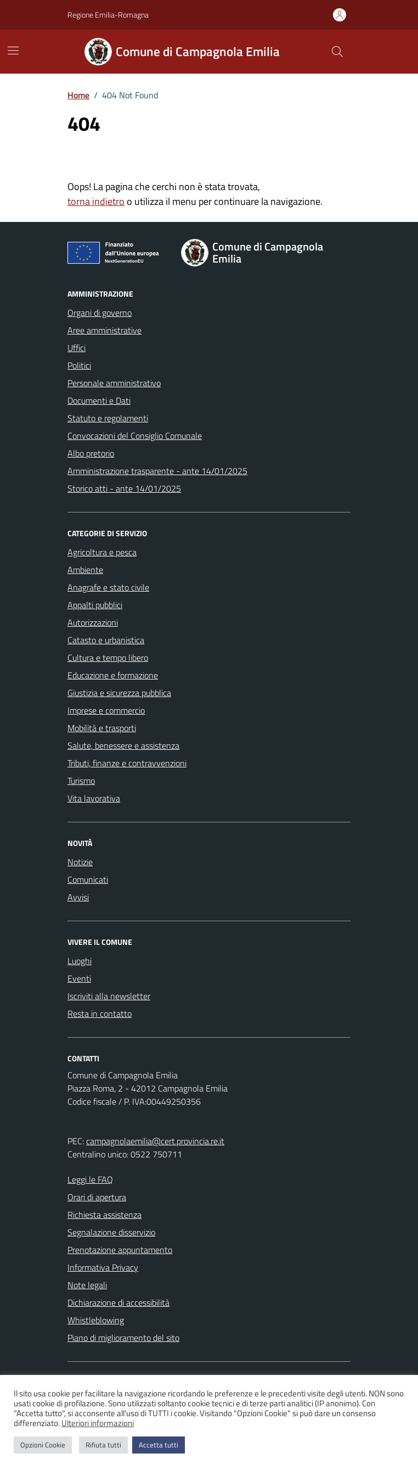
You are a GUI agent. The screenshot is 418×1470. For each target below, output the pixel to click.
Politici (79, 365)
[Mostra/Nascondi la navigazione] (13, 50)
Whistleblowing (95, 1320)
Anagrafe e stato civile (108, 587)
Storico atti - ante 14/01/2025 (124, 488)
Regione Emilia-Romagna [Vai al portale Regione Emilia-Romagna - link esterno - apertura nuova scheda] (108, 14)
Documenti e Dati (99, 400)
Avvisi (78, 897)
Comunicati (87, 879)
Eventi (79, 978)
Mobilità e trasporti (101, 727)
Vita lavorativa (93, 798)
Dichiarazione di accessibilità (118, 1302)
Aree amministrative (104, 330)
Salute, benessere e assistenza (123, 745)
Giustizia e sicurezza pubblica (119, 692)
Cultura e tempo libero (107, 657)
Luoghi (79, 960)
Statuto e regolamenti (107, 418)
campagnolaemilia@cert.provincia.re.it (155, 1141)
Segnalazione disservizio (111, 1232)
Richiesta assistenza (104, 1214)
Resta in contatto (99, 1013)
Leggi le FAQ (90, 1179)
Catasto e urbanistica (105, 640)
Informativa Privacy (102, 1267)
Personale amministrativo (114, 382)
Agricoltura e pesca (102, 552)
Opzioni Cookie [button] (42, 1444)
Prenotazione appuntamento (119, 1249)
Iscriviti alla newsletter (108, 996)
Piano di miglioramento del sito (123, 1337)
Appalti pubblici (94, 604)
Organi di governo (99, 312)
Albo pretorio (90, 453)
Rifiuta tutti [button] (103, 1444)
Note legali (87, 1284)
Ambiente (85, 569)
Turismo (81, 780)
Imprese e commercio (106, 710)
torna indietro (96, 201)
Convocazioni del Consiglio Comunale (134, 435)
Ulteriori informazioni (97, 1423)
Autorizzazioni (92, 622)
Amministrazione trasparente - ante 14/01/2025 (157, 470)
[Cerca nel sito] (337, 51)
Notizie (80, 861)
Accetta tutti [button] (158, 1444)
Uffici (76, 347)
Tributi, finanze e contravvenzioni (127, 763)
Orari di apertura (96, 1197)
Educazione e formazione (112, 675)
